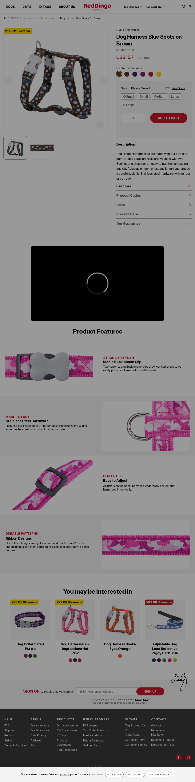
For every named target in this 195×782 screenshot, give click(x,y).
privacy (65, 774)
